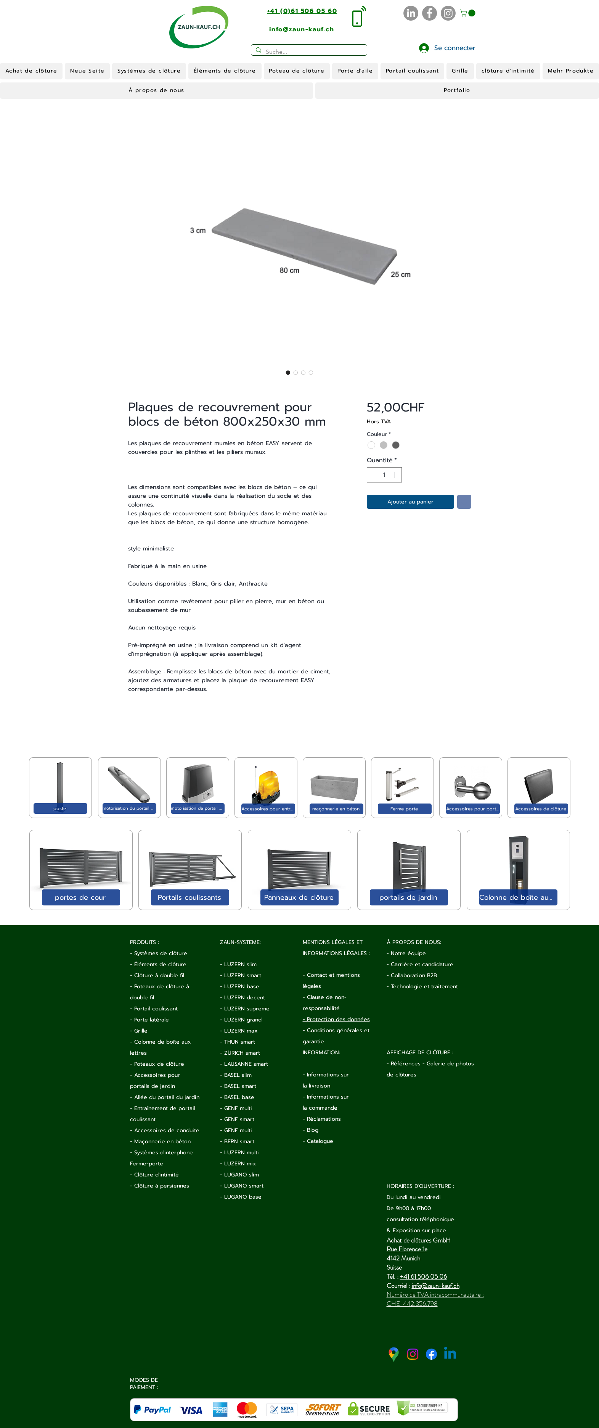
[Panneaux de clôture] (299, 897)
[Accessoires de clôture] (541, 809)
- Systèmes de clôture (158, 953)
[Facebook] (429, 13)
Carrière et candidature (422, 964)
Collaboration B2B (414, 975)
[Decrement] (373, 475)
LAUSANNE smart (246, 1064)
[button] (468, 13)
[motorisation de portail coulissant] (198, 808)
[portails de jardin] (409, 897)
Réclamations (324, 1119)
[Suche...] (308, 52)
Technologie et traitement (424, 987)
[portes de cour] (81, 897)
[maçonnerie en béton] (336, 809)
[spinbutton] (384, 475)
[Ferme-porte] (405, 809)
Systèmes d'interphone (163, 1153)
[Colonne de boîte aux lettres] (518, 897)
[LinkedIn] (410, 13)
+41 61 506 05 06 (423, 1276)
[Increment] (395, 475)
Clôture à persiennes (161, 1186)
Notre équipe (408, 953)
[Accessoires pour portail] (473, 809)
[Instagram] (448, 13)
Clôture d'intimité (156, 1175)
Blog (312, 1130)
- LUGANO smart (241, 1186)
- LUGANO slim (239, 1175)
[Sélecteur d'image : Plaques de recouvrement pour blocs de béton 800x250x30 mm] (288, 372)
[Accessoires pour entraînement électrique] (268, 809)
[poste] (60, 808)
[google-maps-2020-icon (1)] (394, 1354)
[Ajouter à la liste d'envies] (464, 502)
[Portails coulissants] (190, 897)
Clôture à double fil (159, 975)
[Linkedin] (450, 1354)
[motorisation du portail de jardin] (129, 808)
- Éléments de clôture (158, 964)
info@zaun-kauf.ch (435, 1285)
